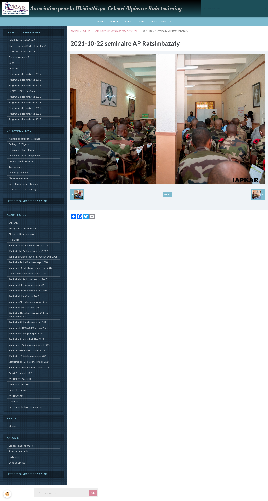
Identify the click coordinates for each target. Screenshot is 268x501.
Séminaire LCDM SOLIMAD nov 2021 (28, 328)
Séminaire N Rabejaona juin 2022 (26, 333)
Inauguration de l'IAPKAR (22, 228)
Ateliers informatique (20, 378)
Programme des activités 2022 (25, 108)
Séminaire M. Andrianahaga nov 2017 (28, 251)
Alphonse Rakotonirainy (21, 234)
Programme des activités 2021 (25, 102)
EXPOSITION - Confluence (23, 91)
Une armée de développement (25, 155)
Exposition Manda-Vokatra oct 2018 (28, 273)
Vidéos (129, 21)
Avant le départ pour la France (24, 138)
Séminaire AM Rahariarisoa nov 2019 (28, 301)
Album (141, 21)
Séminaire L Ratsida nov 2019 (24, 307)
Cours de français (18, 390)
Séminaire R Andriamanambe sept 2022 (29, 344)
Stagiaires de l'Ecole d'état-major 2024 (29, 361)
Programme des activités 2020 (25, 96)
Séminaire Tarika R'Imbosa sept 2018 (28, 262)
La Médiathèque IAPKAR (22, 40)
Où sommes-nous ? (19, 57)
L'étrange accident (18, 178)
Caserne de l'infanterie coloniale (26, 407)
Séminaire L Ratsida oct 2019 (24, 296)
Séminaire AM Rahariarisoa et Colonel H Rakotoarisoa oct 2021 (30, 315)
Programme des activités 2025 (25, 119)
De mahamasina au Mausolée (24, 184)
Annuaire (115, 21)
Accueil (101, 21)
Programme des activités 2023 (25, 113)
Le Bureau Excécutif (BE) (22, 51)
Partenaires (15, 457)
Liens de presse (17, 462)
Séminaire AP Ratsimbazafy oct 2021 (116, 31)
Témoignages (16, 167)
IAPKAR (13, 222)
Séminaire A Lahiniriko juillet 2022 (26, 339)
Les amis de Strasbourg (21, 161)
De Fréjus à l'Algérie (19, 144)
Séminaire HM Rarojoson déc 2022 (27, 350)
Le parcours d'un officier (21, 150)
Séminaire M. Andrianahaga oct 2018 (28, 279)
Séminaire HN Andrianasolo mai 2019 (28, 290)
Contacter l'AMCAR (160, 21)
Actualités (14, 68)
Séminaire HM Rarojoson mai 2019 (27, 285)
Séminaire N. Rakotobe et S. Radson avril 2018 (33, 256)
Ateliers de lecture (19, 384)
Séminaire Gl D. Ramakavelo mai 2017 (28, 245)
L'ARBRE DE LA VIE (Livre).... (23, 189)
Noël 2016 (14, 239)
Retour (167, 194)
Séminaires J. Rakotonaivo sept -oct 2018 (30, 268)
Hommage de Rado (19, 172)
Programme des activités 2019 (25, 85)
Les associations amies (21, 445)
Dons (11, 62)
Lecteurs (13, 401)
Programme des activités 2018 (25, 79)
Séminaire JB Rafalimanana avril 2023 (28, 356)
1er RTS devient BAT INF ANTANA (27, 46)
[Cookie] (7, 494)
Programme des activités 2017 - (25, 74)
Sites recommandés (19, 451)
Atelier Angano (17, 395)
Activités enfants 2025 (21, 373)
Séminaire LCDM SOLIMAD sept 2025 (29, 367)
